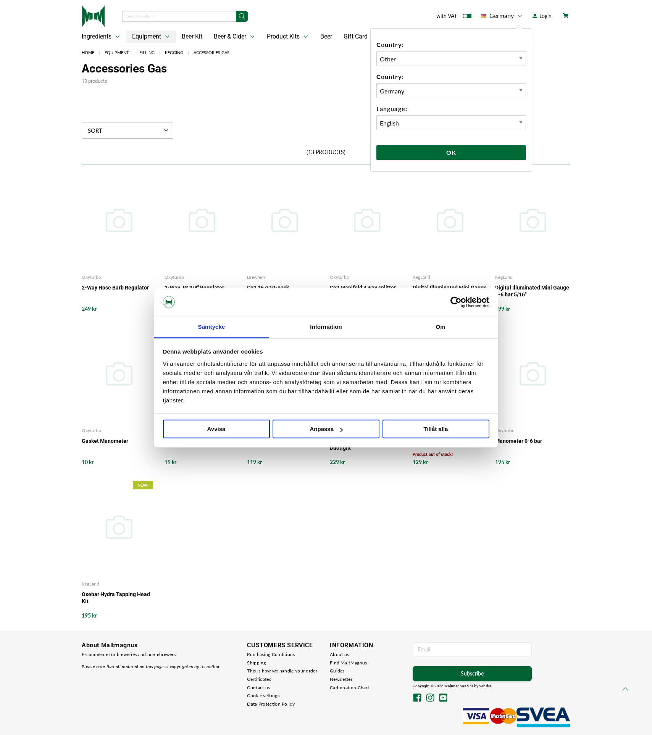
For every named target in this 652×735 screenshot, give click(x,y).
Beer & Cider (235, 36)
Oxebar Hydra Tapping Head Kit (116, 597)
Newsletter (341, 679)
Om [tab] (440, 327)
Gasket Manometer (105, 441)
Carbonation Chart (349, 687)
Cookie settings (263, 695)
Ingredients (101, 36)
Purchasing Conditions (271, 654)
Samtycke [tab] (211, 327)
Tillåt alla (436, 429)
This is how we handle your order (282, 671)
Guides (337, 671)
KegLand (421, 277)
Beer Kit (192, 36)
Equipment (151, 36)
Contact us (258, 687)
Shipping (256, 663)
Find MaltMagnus (348, 663)
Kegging (174, 52)
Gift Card (356, 36)
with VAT (453, 18)
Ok (451, 152)
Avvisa (216, 429)
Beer (326, 36)
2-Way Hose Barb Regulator (115, 288)
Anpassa (326, 429)
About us (339, 654)
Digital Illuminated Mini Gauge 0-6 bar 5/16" (532, 291)
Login (542, 16)
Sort (129, 130)
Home (88, 52)
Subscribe (472, 673)
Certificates (259, 679)
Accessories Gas (211, 52)
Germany (502, 15)
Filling (147, 52)
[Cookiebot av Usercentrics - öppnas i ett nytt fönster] (456, 302)
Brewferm (256, 277)
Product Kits (288, 36)
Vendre (485, 686)
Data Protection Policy (271, 704)
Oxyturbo (91, 277)
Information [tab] (326, 327)
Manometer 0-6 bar (518, 441)
